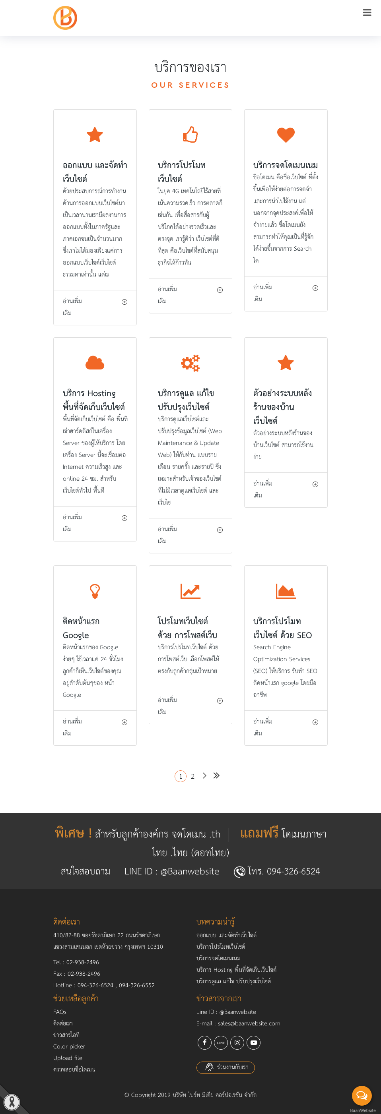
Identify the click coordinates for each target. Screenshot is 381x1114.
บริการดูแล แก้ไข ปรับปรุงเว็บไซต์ (233, 981)
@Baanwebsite (190, 872)
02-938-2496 (82, 962)
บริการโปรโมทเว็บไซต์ (220, 947)
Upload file (67, 1058)
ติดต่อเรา (63, 1023)
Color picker (69, 1046)
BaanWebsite (362, 1110)
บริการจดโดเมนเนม (218, 958)
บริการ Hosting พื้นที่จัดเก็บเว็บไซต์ (236, 970)
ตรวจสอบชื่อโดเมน (74, 1069)
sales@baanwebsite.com (249, 1023)
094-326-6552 (137, 985)
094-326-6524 (293, 872)
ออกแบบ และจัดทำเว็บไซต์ (226, 935)
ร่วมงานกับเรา (226, 1067)
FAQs (59, 1012)
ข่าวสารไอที (66, 1035)
